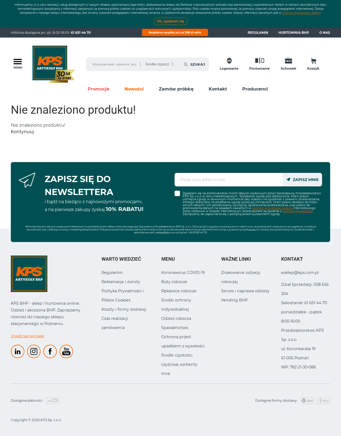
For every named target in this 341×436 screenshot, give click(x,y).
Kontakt (218, 89)
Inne (165, 373)
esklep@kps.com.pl (167, 232)
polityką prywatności (298, 211)
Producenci (255, 89)
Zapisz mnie (302, 179)
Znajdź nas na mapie (27, 336)
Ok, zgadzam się (170, 21)
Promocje (98, 89)
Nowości (134, 89)
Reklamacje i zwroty (120, 281)
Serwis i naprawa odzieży (245, 291)
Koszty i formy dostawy (123, 309)
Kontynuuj (22, 131)
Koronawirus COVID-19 (183, 272)
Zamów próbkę (176, 89)
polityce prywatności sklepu (301, 13)
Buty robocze (174, 281)
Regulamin (258, 33)
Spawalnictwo (174, 327)
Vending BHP (234, 300)
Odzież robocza (176, 318)
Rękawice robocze (178, 291)
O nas (324, 33)
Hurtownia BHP (293, 33)
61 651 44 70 (81, 33)
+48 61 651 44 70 (197, 232)
